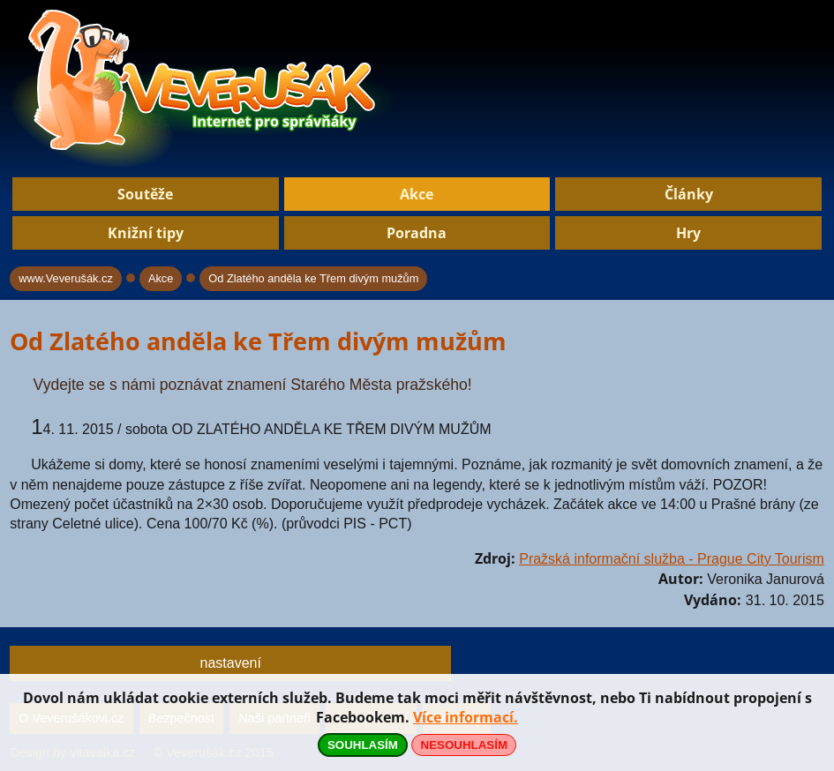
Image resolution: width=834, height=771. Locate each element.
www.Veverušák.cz (66, 278)
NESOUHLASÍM (464, 745)
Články (689, 194)
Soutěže (145, 194)
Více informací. (465, 717)
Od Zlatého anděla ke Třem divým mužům (313, 278)
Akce (416, 194)
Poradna (417, 233)
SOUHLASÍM (362, 745)
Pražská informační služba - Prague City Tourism (671, 558)
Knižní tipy (146, 233)
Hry (688, 233)
